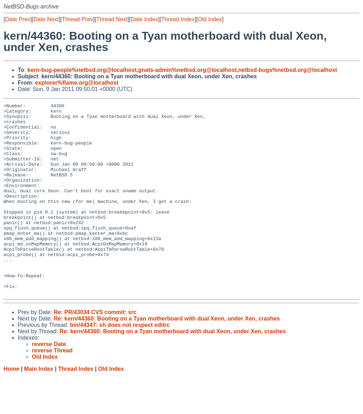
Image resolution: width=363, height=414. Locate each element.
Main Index (39, 407)
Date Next (45, 19)
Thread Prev (77, 19)
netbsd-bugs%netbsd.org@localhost (287, 70)
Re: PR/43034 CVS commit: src (95, 350)
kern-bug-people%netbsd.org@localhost (81, 70)
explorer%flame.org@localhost (76, 83)
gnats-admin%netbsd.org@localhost (187, 70)
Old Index (210, 19)
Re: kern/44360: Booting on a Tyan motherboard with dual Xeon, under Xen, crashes (167, 357)
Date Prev (17, 19)
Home (11, 407)
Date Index (144, 19)
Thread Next (111, 19)
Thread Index (178, 19)
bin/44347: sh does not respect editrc (120, 363)
